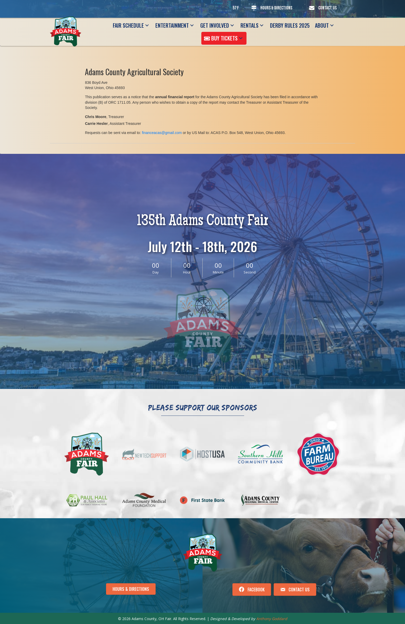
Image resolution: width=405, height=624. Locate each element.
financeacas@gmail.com (162, 133)
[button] (147, 25)
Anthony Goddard (271, 618)
